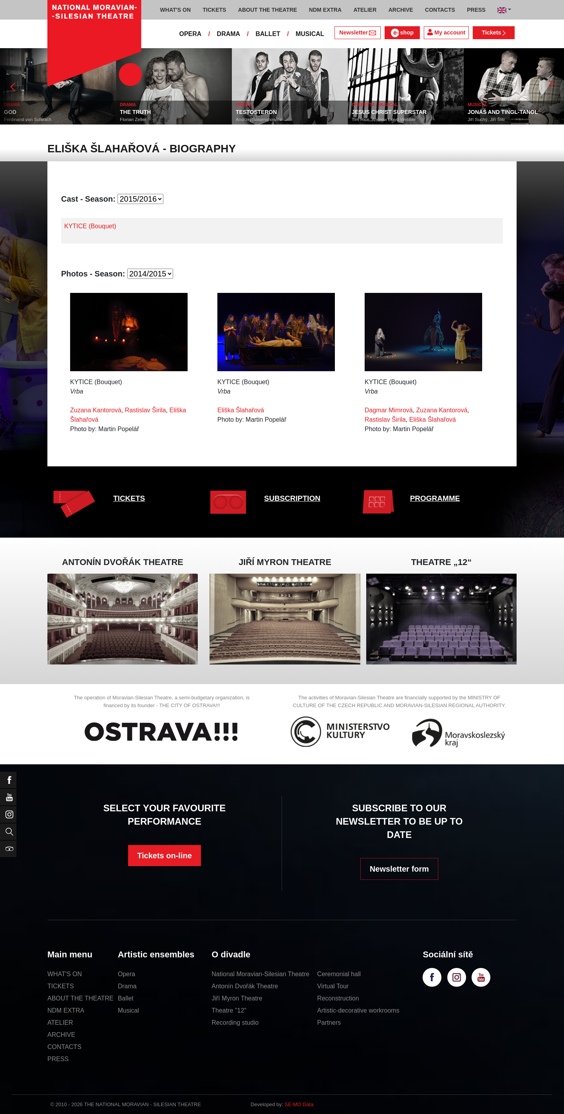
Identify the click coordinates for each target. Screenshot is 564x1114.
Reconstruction (338, 998)
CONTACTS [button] (440, 10)
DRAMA (228, 34)
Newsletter (357, 32)
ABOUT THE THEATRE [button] (267, 10)
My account (446, 32)
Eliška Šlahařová (240, 410)
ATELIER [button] (364, 10)
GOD (10, 112)
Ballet (126, 998)
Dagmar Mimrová (389, 410)
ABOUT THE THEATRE (80, 998)
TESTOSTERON (256, 112)
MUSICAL (310, 34)
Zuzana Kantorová (95, 410)
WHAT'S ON (64, 974)
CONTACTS (64, 1047)
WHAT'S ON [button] (175, 10)
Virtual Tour (333, 986)
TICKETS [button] (214, 10)
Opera (126, 974)
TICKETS (129, 498)
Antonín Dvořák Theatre (245, 986)
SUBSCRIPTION (292, 498)
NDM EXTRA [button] (325, 10)
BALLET (267, 34)
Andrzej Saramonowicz (259, 119)
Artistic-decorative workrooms (358, 1010)
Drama (127, 986)
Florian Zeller (133, 119)
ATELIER (60, 1022)
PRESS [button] (476, 10)
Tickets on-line (164, 855)
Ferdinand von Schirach (27, 119)
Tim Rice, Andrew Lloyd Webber (384, 119)
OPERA (190, 34)
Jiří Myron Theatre (237, 998)
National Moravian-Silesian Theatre (260, 974)
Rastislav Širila (145, 410)
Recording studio (235, 1022)
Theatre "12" (229, 1010)
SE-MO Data (299, 1104)
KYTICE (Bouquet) (90, 226)
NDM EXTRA (65, 1010)
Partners (329, 1022)
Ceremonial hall (339, 974)
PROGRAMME (435, 498)
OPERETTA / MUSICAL (375, 104)
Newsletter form (399, 869)
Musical (128, 1010)
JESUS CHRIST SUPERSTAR (389, 112)
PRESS (58, 1059)
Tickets (494, 32)
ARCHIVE (401, 10)
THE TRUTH (135, 112)
